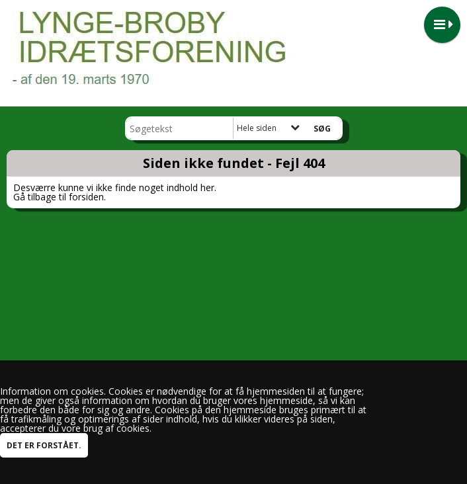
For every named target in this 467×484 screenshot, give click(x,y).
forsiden (86, 196)
